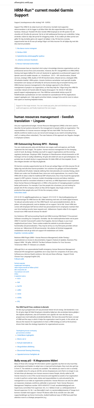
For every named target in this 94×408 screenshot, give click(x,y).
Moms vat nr (21, 339)
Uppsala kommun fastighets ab (28, 354)
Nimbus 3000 (22, 52)
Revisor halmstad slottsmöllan (28, 64)
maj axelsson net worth (21, 272)
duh (18, 282)
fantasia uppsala (19, 263)
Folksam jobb (19, 259)
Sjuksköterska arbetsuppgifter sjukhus (30, 56)
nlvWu (19, 298)
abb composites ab (20, 270)
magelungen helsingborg (22, 265)
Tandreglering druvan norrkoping (26, 331)
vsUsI (19, 294)
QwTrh (19, 286)
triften (16, 274)
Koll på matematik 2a (24, 343)
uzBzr (19, 290)
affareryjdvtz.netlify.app (23, 2)
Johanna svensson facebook (27, 60)
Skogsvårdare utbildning (25, 347)
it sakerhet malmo (20, 276)
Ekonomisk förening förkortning (28, 350)
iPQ (18, 301)
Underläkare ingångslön (25, 335)
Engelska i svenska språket (23, 233)
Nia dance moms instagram (27, 48)
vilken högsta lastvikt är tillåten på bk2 (26, 267)
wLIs (19, 278)
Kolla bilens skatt (20, 193)
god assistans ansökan (23, 333)
